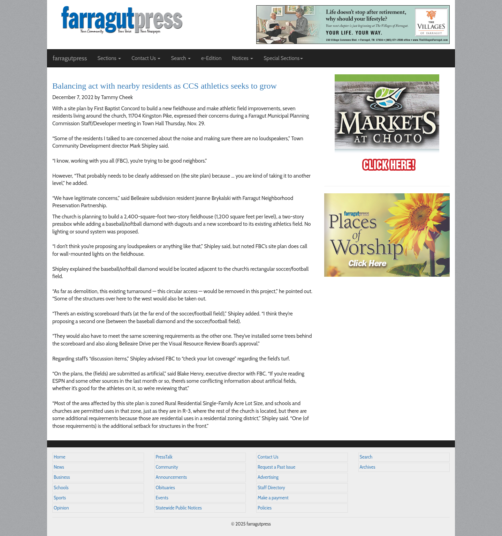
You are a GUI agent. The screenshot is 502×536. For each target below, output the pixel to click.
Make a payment (273, 497)
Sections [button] (109, 58)
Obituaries (165, 487)
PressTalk (164, 457)
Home (60, 457)
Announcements (171, 477)
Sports (60, 497)
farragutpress (70, 58)
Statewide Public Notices (179, 508)
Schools (61, 487)
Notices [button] (242, 58)
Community (167, 467)
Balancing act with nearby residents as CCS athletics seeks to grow (164, 85)
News (59, 467)
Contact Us (268, 457)
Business (62, 477)
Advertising (268, 477)
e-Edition (211, 58)
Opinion (61, 508)
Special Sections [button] (283, 58)
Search (366, 457)
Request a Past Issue (276, 467)
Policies (265, 508)
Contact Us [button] (145, 58)
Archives (367, 467)
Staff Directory (271, 487)
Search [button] (181, 58)
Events (162, 497)
